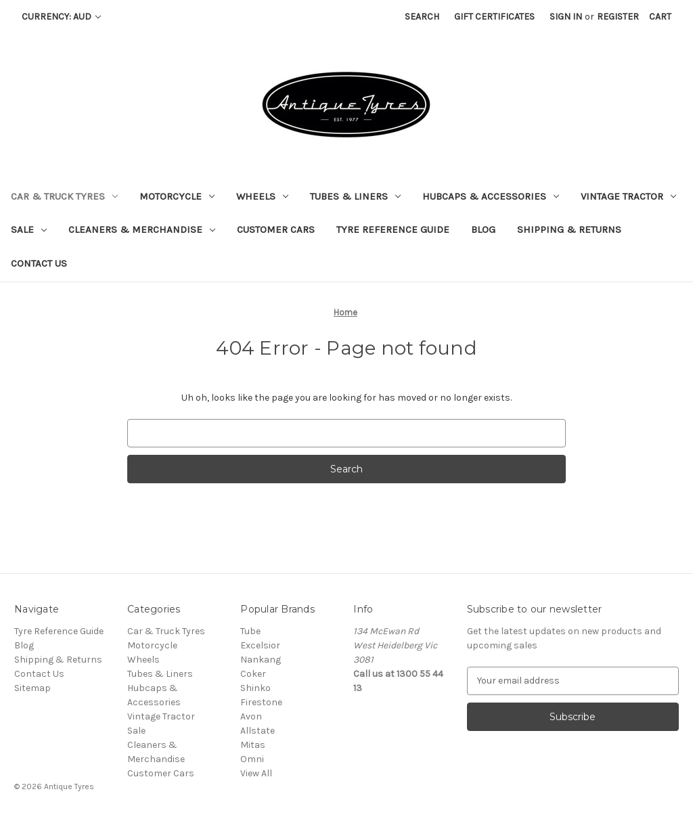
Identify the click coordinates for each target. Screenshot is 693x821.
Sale (29, 229)
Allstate (257, 730)
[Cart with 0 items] (660, 16)
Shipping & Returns (569, 229)
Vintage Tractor (628, 196)
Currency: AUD (61, 16)
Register (618, 16)
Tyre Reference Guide (392, 229)
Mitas (252, 745)
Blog (483, 229)
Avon (251, 716)
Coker (253, 674)
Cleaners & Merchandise (141, 229)
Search (422, 16)
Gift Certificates (494, 16)
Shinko (255, 688)
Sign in (566, 16)
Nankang (260, 659)
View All (256, 773)
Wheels (262, 196)
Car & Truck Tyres (64, 196)
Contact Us (39, 263)
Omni (252, 759)
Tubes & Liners (355, 196)
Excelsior (260, 645)
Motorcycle (177, 196)
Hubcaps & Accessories (490, 196)
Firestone (261, 702)
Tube (250, 631)
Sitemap (32, 688)
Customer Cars (276, 229)
